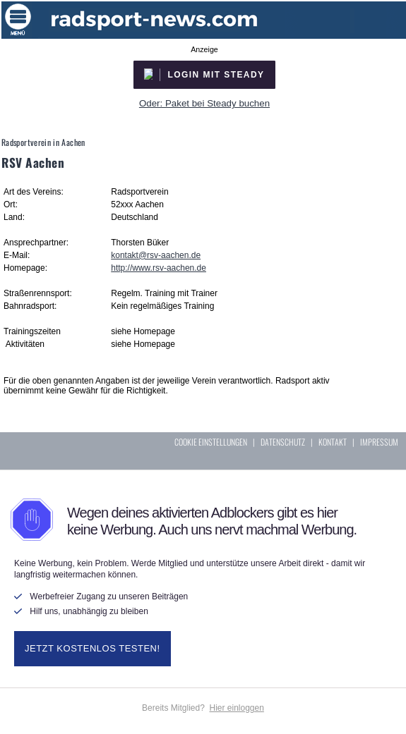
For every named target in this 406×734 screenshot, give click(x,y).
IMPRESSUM (379, 442)
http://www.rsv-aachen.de (158, 268)
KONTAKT (332, 442)
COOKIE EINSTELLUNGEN (210, 442)
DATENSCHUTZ (283, 442)
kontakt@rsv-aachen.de (156, 255)
